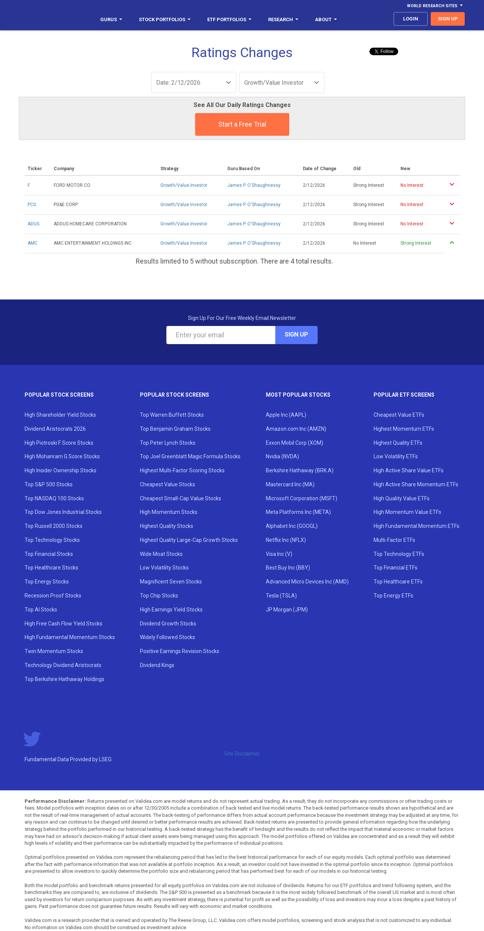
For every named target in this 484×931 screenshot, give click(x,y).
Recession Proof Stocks (53, 596)
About (326, 19)
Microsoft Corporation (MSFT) (301, 498)
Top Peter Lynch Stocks (167, 443)
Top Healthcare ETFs (398, 582)
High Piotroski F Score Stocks (59, 443)
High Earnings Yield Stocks (171, 610)
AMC (32, 243)
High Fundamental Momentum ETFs (416, 526)
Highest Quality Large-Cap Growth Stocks (189, 540)
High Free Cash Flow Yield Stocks (63, 624)
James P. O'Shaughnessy (254, 185)
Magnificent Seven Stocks (171, 582)
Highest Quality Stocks (166, 526)
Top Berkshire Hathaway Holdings (64, 679)
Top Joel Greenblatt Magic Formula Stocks (190, 456)
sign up (448, 19)
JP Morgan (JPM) (287, 610)
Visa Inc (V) (279, 554)
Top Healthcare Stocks (51, 568)
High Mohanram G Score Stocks (62, 456)
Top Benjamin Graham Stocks (175, 429)
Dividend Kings (157, 665)
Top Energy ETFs (393, 596)
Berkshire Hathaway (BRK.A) (300, 470)
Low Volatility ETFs (396, 456)
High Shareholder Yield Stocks (60, 415)
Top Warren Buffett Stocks (172, 415)
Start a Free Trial (242, 124)
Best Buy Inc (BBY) (288, 568)
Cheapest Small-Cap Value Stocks (180, 498)
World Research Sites (435, 5)
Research (283, 19)
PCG (32, 204)
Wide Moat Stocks (161, 554)
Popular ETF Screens (404, 395)
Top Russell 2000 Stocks (53, 526)
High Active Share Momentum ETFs (416, 484)
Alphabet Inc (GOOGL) (292, 526)
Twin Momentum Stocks (54, 651)
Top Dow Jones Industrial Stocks (63, 512)
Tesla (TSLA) (281, 596)
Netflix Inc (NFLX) (286, 540)
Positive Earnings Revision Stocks (179, 651)
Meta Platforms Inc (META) (298, 512)
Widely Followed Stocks (167, 637)
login (410, 19)
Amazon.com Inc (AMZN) (296, 429)
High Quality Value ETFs (402, 498)
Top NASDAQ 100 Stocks (54, 498)
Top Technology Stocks (52, 540)
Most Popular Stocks (298, 395)
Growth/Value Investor (183, 185)
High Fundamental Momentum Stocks (70, 637)
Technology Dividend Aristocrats (63, 665)
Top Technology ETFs (399, 554)
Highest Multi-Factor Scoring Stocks (182, 470)
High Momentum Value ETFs (407, 512)
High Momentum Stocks (168, 512)
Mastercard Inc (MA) (290, 484)
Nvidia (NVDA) (282, 456)
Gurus (111, 19)
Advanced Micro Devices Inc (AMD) (307, 582)
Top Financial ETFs (395, 568)
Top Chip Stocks (159, 596)
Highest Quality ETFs (398, 443)
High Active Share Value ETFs (409, 470)
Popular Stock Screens (59, 395)
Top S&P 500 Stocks (49, 484)
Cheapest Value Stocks (167, 484)
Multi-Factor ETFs (394, 540)
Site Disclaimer (242, 754)
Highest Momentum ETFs (404, 429)
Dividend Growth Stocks (168, 624)
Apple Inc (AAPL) (286, 415)
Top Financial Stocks (49, 554)
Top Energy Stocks (47, 582)
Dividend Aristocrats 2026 (55, 429)
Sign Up (296, 334)
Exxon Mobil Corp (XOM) (294, 443)
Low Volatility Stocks (164, 568)
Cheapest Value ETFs (399, 415)
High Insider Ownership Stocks (60, 470)
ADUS (33, 224)
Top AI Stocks (41, 610)
